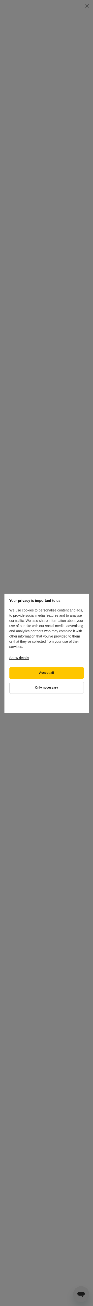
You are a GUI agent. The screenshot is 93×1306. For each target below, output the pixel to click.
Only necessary (46, 687)
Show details (19, 658)
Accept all (46, 672)
